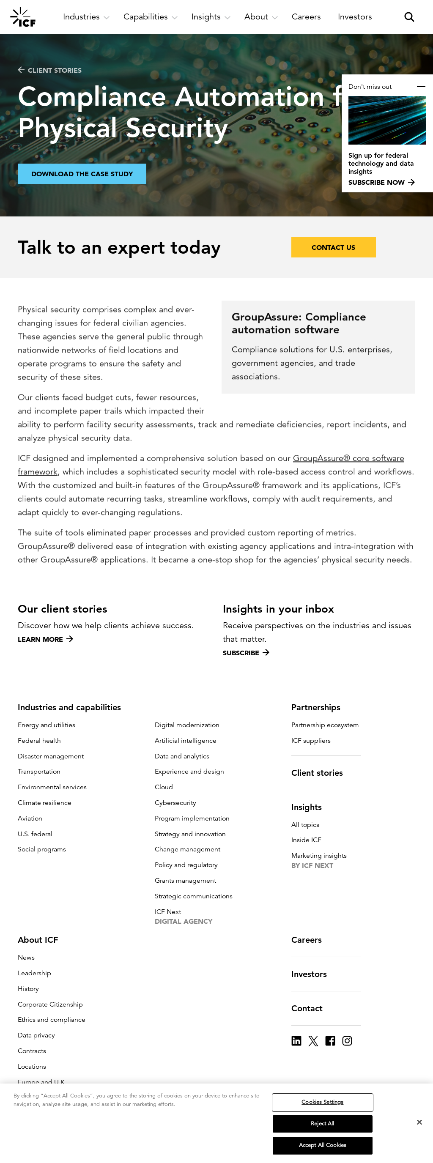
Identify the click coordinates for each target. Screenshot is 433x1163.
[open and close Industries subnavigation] (86, 17)
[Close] (419, 1125)
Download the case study (82, 177)
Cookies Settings (322, 1105)
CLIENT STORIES (50, 70)
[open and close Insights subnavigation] (211, 17)
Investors (314, 974)
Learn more (45, 639)
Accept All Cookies (322, 1148)
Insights (311, 807)
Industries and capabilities (74, 707)
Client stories (322, 773)
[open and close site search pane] (409, 17)
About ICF (43, 940)
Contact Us (333, 247)
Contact (312, 1008)
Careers (311, 940)
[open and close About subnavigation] (261, 17)
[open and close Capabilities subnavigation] (151, 17)
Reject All (322, 1126)
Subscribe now (381, 182)
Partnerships (321, 707)
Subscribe (246, 653)
